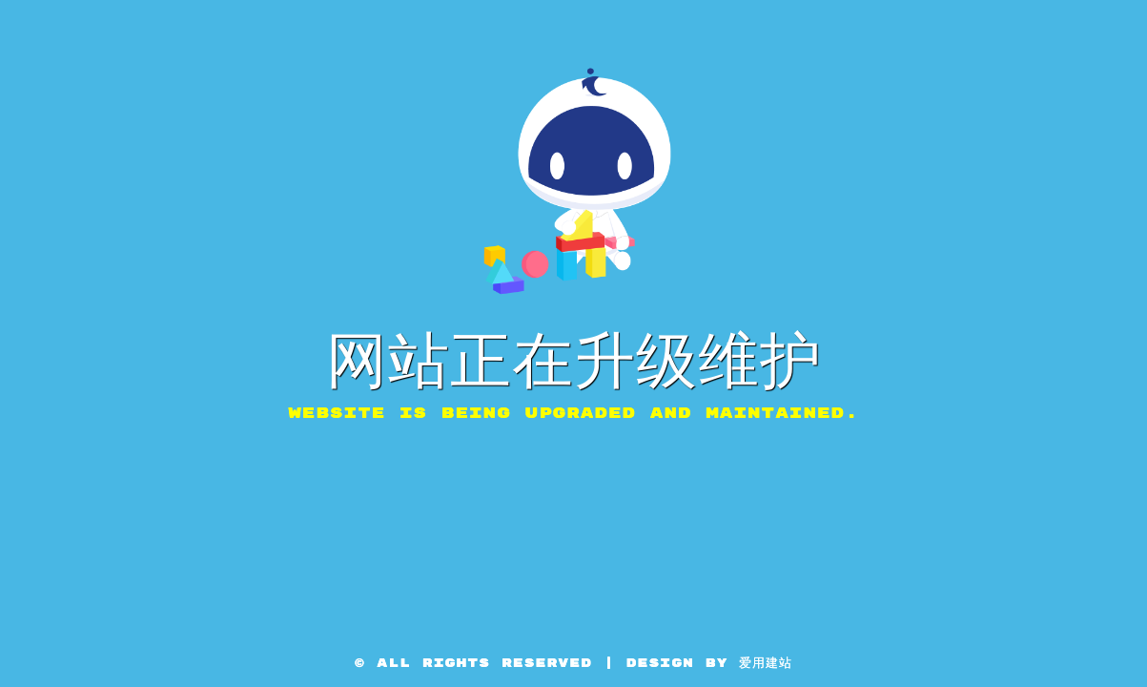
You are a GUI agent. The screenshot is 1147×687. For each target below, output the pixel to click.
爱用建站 (765, 663)
